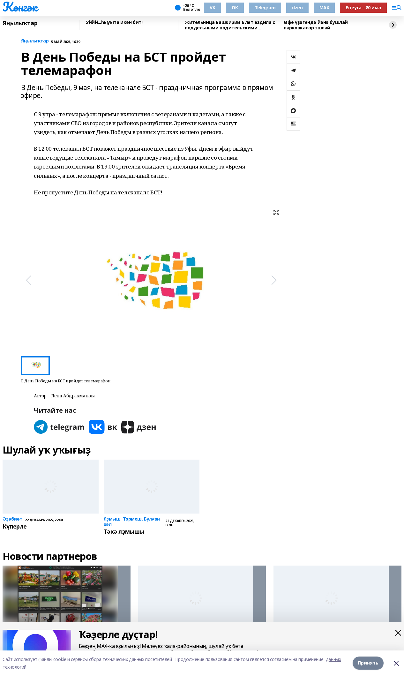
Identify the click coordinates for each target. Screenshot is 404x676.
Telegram (265, 7)
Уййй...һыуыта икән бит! (114, 22)
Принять (368, 663)
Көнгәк (20, 7)
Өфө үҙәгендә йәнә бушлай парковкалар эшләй (316, 25)
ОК (235, 7)
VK (212, 7)
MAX (324, 7)
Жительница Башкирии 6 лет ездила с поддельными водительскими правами (230, 25)
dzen (297, 7)
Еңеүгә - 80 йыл (363, 7)
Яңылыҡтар (20, 23)
